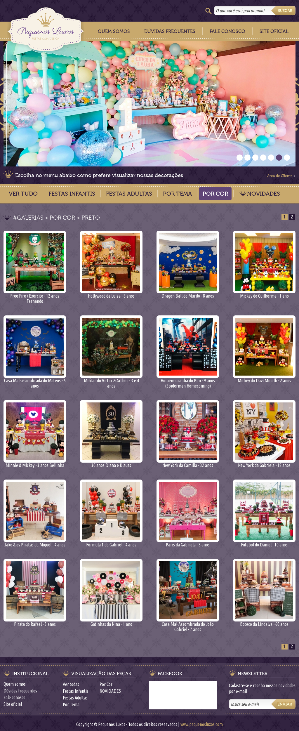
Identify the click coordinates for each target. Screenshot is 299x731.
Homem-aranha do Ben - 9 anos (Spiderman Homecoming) (188, 381)
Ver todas (71, 684)
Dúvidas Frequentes (169, 31)
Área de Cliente (280, 176)
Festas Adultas (129, 193)
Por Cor (215, 193)
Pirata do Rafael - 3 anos (35, 622)
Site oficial (13, 704)
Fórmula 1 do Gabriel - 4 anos (111, 542)
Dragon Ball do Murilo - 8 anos (188, 293)
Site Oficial (274, 31)
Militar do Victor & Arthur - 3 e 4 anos (111, 381)
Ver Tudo (23, 193)
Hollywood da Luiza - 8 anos (111, 293)
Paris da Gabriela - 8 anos (188, 542)
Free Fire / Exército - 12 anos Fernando (35, 296)
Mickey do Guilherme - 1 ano (264, 293)
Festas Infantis (71, 193)
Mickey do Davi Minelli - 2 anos (264, 378)
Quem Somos (114, 31)
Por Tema (177, 193)
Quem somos (15, 684)
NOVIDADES (263, 193)
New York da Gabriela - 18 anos (264, 463)
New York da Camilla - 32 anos (188, 463)
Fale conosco (14, 697)
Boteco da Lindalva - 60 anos (264, 622)
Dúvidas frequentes (20, 690)
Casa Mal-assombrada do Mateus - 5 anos (35, 381)
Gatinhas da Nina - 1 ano (111, 622)
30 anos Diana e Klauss (111, 463)
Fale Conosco (227, 31)
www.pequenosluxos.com (201, 724)
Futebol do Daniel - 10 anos (264, 542)
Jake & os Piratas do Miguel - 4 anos (35, 542)
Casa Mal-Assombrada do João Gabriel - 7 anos (188, 624)
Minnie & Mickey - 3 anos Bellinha (35, 463)
